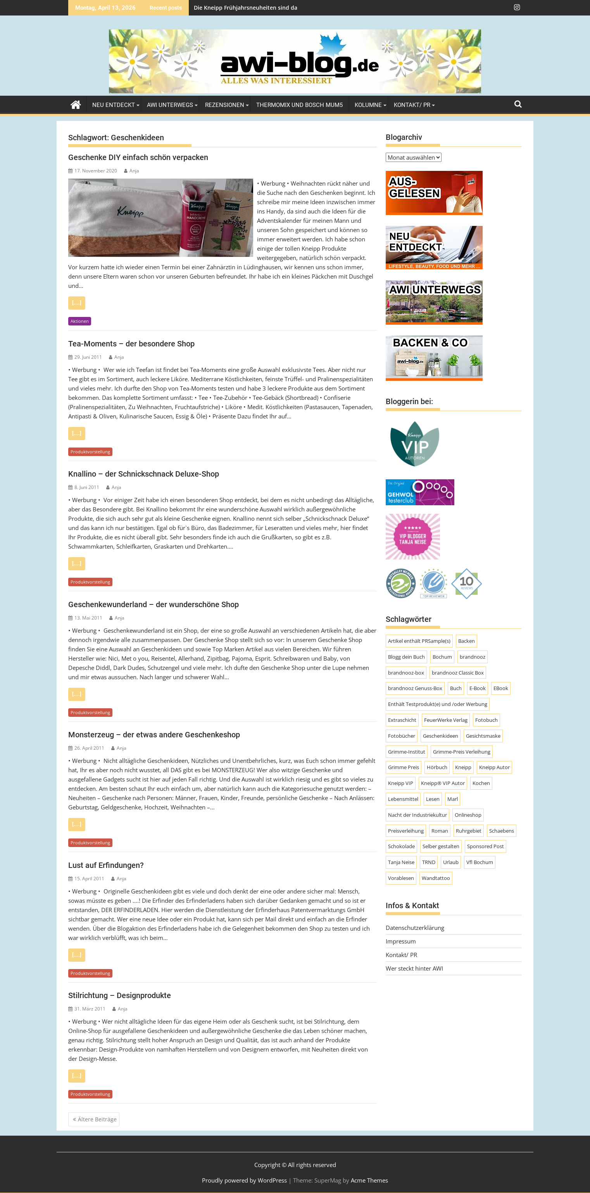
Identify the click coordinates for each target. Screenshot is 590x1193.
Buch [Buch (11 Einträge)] (456, 688)
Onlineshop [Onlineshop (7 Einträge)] (468, 814)
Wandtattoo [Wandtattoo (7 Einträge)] (436, 878)
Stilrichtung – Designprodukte (119, 995)
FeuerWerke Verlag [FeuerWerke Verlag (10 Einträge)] (446, 719)
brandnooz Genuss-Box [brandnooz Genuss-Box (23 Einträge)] (415, 688)
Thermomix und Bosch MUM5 (299, 105)
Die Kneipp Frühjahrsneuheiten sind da (245, 7)
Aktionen (80, 321)
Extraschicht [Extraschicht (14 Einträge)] (402, 719)
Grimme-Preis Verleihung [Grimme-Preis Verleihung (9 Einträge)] (461, 751)
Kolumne (368, 105)
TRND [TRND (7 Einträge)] (428, 862)
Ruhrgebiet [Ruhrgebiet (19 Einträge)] (468, 830)
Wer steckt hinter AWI (414, 968)
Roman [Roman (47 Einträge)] (439, 830)
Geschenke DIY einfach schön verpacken (138, 157)
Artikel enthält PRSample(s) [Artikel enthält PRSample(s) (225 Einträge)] (419, 640)
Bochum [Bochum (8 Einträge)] (442, 656)
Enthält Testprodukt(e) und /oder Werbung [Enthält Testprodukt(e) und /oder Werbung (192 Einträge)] (437, 704)
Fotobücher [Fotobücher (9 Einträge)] (401, 735)
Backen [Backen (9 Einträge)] (466, 640)
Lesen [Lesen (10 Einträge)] (433, 798)
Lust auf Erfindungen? (106, 865)
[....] (76, 303)
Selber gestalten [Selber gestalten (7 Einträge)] (441, 846)
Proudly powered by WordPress (244, 1180)
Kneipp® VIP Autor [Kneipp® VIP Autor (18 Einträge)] (443, 783)
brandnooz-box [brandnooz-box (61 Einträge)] (406, 672)
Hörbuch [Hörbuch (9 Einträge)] (437, 767)
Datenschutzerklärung (415, 927)
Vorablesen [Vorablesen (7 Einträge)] (401, 878)
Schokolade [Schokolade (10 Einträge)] (401, 846)
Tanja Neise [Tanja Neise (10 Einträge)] (401, 862)
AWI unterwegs (170, 105)
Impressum (401, 941)
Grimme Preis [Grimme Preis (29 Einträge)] (403, 767)
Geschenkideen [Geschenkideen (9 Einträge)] (440, 735)
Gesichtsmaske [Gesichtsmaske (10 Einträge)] (483, 735)
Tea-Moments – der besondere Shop (131, 343)
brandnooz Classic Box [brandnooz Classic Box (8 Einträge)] (458, 672)
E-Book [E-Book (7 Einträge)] (477, 688)
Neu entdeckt (113, 105)
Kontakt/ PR (412, 105)
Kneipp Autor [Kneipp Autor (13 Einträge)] (494, 767)
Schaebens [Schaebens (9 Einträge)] (501, 830)
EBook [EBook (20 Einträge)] (500, 688)
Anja (131, 170)
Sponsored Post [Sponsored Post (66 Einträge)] (485, 846)
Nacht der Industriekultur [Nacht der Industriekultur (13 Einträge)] (417, 814)
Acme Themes (369, 1180)
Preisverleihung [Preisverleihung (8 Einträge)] (406, 830)
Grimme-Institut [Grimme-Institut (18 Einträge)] (406, 751)
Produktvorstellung (90, 451)
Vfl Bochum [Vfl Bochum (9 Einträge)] (479, 862)
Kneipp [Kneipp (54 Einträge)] (463, 767)
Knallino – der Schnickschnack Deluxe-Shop (143, 474)
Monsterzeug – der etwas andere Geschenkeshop (154, 734)
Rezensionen (224, 105)
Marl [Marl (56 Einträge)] (452, 798)
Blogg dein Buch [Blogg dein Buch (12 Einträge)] (406, 656)
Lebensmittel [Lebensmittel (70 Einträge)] (403, 798)
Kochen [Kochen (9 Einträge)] (481, 783)
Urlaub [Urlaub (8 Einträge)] (451, 862)
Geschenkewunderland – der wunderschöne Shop (153, 604)
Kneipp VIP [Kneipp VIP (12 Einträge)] (400, 783)
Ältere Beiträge (97, 1119)
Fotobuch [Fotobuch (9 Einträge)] (486, 719)
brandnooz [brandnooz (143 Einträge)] (472, 656)
